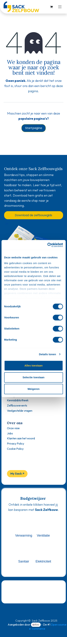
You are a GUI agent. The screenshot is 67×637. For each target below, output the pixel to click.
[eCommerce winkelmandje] (51, 6)
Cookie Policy (15, 448)
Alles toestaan (33, 365)
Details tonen (47, 354)
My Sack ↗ (17, 473)
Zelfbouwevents (17, 405)
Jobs (10, 433)
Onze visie (13, 428)
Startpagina (33, 128)
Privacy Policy (15, 443)
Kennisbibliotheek (18, 400)
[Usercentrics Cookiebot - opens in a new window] (48, 245)
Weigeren (33, 388)
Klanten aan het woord (21, 438)
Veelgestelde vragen (19, 410)
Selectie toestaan (33, 377)
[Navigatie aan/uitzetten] (59, 7)
